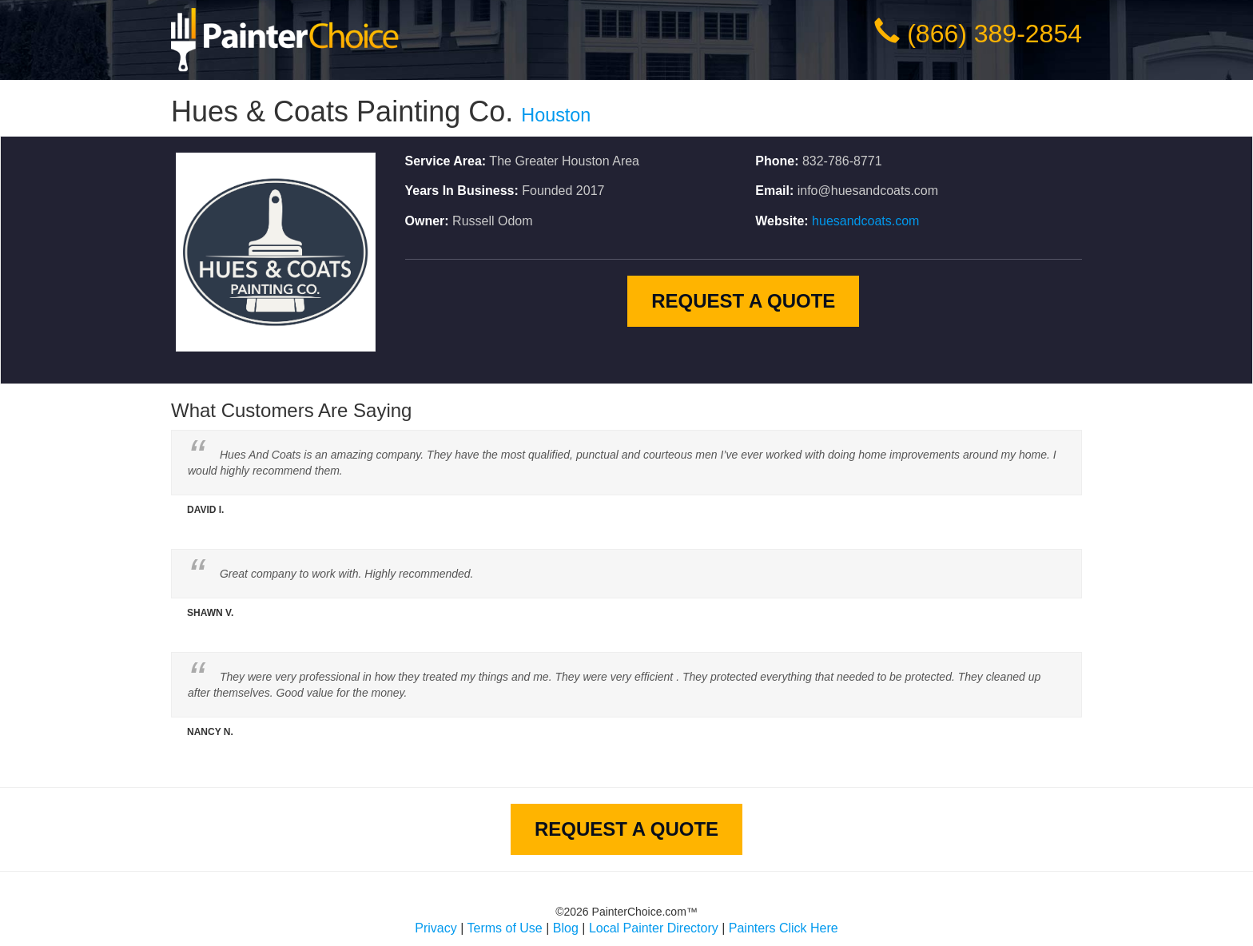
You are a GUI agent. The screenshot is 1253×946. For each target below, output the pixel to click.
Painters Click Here (783, 928)
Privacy (435, 928)
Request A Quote (743, 301)
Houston (556, 115)
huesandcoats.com (865, 221)
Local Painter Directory (653, 928)
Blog (566, 928)
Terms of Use (505, 928)
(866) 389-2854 (994, 33)
